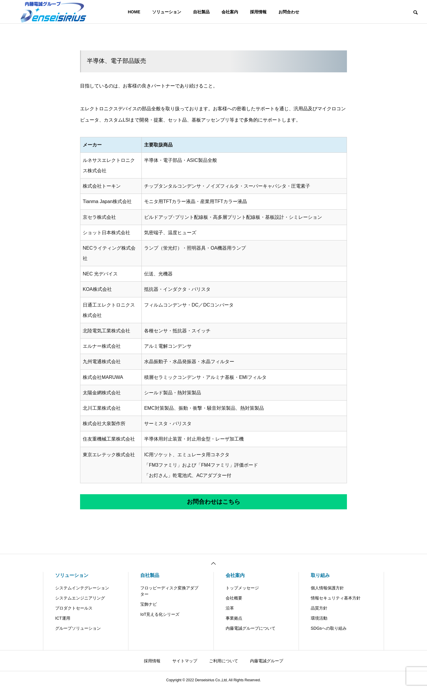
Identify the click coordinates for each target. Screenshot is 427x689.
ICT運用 (62, 618)
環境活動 (319, 618)
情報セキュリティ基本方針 (336, 598)
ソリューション (166, 11)
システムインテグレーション (82, 588)
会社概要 (234, 598)
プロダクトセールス (74, 608)
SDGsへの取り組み (329, 628)
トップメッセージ (242, 588)
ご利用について (223, 660)
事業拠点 (234, 618)
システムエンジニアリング (80, 598)
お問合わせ (288, 11)
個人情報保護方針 (327, 588)
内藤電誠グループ (266, 660)
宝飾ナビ (148, 604)
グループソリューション (78, 628)
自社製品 (201, 11)
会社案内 (230, 11)
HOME (134, 11)
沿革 (230, 608)
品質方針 (319, 608)
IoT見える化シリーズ (159, 614)
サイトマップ (184, 660)
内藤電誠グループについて (250, 628)
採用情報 (258, 11)
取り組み (320, 575)
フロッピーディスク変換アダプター (169, 591)
